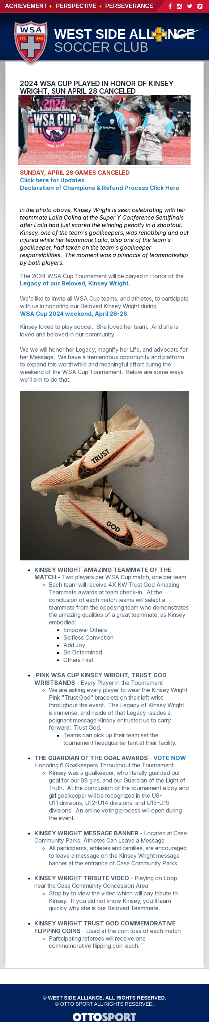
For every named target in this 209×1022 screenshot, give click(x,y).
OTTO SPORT (76, 1004)
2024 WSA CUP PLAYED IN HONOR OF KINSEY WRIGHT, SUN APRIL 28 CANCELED (97, 87)
